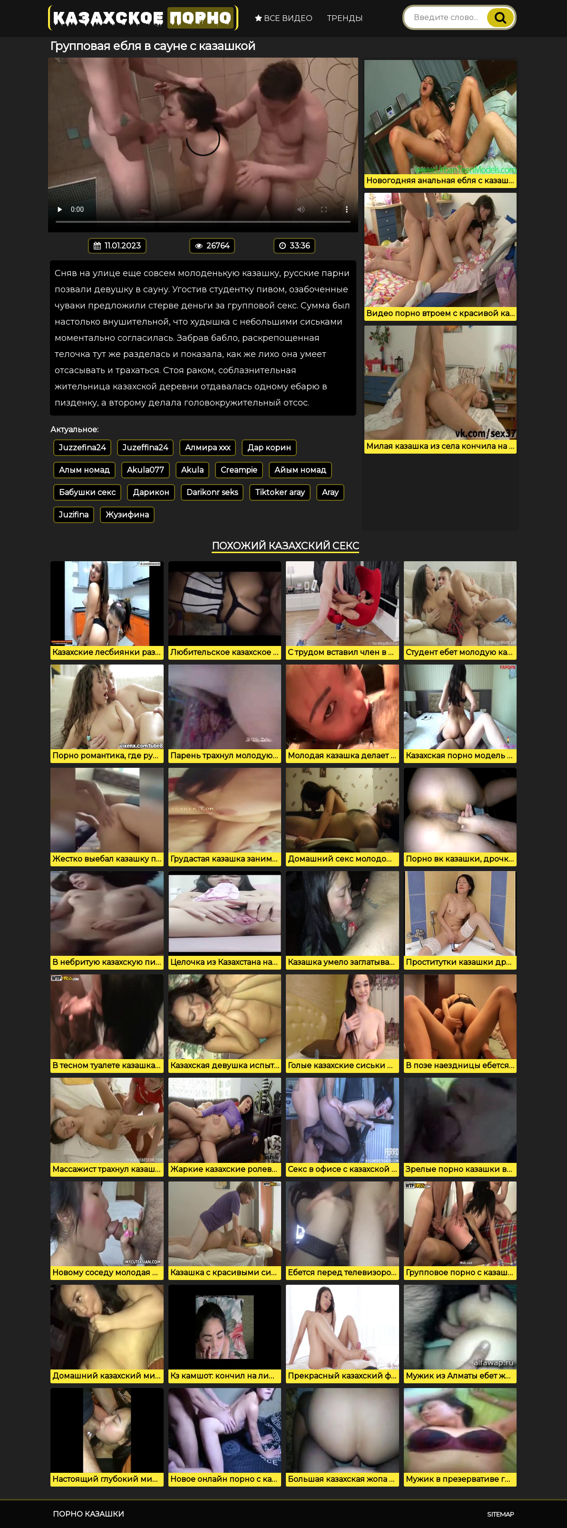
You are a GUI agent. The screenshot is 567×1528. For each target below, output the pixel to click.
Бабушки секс (87, 492)
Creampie (239, 470)
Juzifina (73, 514)
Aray (330, 492)
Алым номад (84, 470)
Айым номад (300, 470)
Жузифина (127, 514)
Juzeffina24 (145, 447)
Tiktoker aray (280, 492)
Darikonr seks (212, 492)
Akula (192, 470)
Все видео (284, 18)
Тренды (345, 18)
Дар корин (269, 447)
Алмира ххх (207, 447)
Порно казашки (88, 1513)
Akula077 (145, 470)
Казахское (143, 18)
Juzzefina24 (82, 447)
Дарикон (151, 492)
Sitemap (500, 1514)
